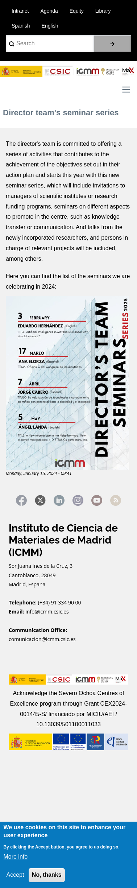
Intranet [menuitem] (20, 11)
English (50, 26)
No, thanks (47, 875)
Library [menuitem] (103, 11)
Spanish (21, 26)
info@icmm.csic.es (47, 611)
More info (15, 857)
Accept (15, 875)
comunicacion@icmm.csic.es (42, 639)
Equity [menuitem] (77, 11)
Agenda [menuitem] (49, 11)
